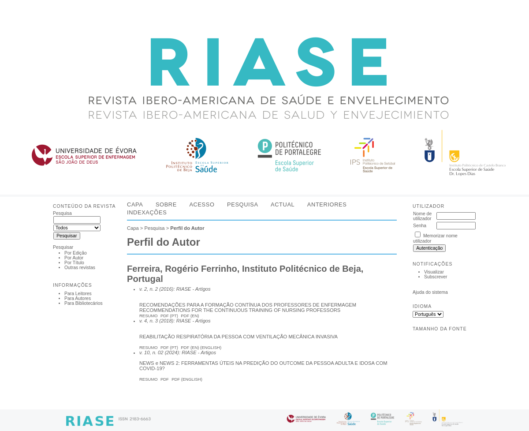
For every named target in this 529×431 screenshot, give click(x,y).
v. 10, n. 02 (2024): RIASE (168, 352)
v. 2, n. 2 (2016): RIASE (165, 289)
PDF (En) (190, 315)
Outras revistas (79, 267)
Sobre (166, 204)
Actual (282, 204)
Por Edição (75, 253)
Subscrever (435, 276)
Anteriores (327, 204)
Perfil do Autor (187, 228)
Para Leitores (78, 293)
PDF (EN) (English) (201, 347)
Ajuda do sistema (430, 292)
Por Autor (73, 257)
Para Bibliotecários (83, 303)
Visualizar (434, 272)
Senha (419, 225)
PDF (164, 379)
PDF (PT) (169, 347)
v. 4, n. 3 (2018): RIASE (165, 320)
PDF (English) (186, 379)
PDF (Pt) (169, 315)
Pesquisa (242, 204)
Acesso (201, 204)
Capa (135, 204)
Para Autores (77, 298)
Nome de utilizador (422, 216)
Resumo (148, 315)
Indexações (147, 212)
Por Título (74, 262)
